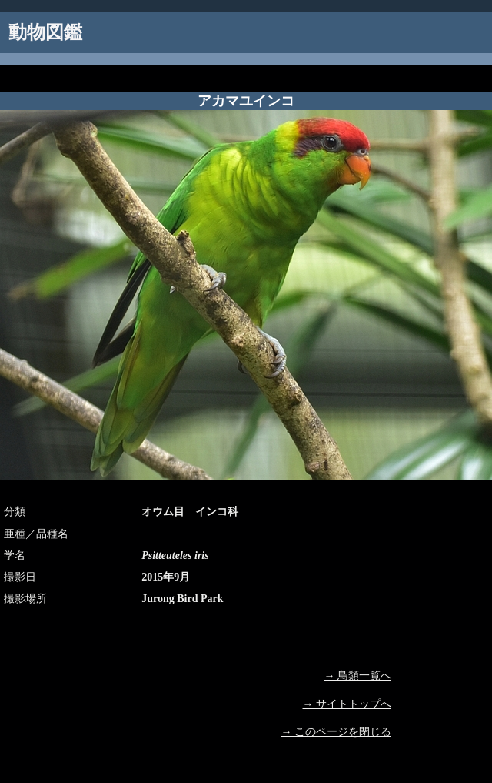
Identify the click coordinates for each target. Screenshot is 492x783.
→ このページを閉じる (336, 732)
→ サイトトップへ (347, 704)
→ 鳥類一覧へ (358, 675)
